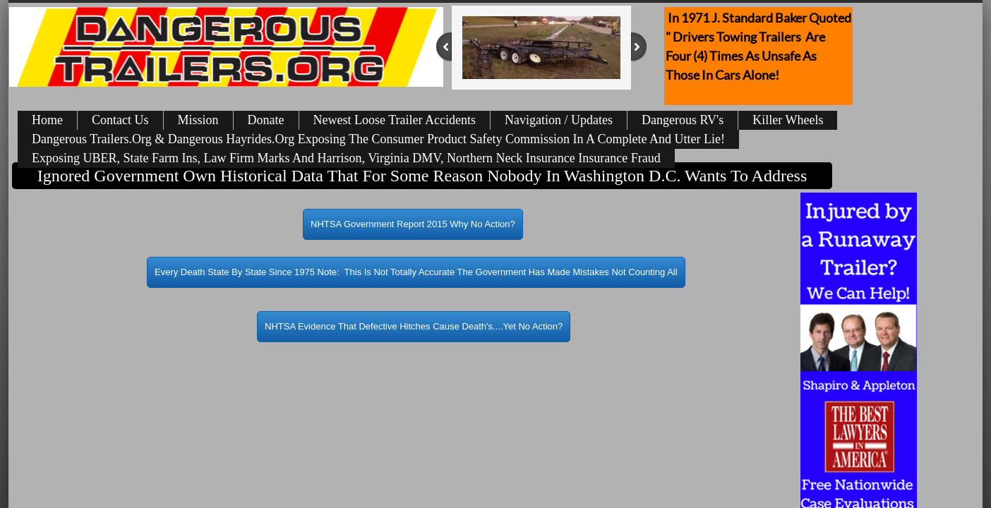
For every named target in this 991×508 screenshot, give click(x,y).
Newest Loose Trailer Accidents (394, 120)
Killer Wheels (787, 120)
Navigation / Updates (559, 120)
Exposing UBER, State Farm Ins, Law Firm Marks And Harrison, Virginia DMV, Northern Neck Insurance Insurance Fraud (346, 158)
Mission (198, 120)
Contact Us (120, 120)
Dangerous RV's (682, 120)
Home (47, 120)
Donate (266, 120)
